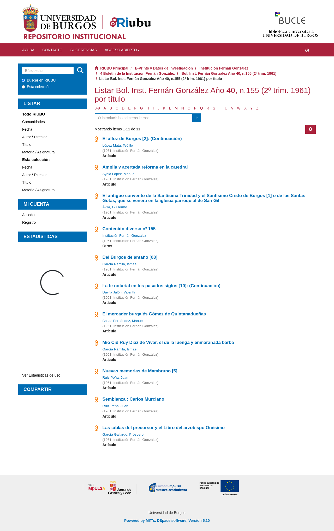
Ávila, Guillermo (115, 207)
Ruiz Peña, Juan (115, 377)
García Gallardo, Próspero (123, 434)
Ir (197, 118)
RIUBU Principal (114, 68)
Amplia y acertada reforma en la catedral (145, 167)
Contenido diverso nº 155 (129, 228)
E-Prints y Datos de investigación (164, 68)
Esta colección (36, 87)
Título (26, 144)
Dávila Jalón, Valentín (119, 292)
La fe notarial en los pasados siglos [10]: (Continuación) (161, 285)
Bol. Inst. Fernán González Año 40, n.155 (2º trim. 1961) (228, 73)
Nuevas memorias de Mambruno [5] (140, 370)
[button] (307, 49)
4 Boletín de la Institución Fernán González (137, 73)
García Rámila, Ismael (120, 264)
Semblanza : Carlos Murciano (133, 399)
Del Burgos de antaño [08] (130, 257)
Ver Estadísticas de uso (41, 375)
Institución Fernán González (224, 68)
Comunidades (33, 122)
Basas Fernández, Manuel (123, 321)
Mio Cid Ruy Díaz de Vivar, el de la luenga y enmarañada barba (168, 342)
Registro (29, 222)
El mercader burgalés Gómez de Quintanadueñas (154, 313)
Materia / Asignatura (38, 152)
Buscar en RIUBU (39, 80)
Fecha (27, 129)
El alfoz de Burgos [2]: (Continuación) (142, 138)
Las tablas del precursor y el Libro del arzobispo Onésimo (164, 427)
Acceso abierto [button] (122, 50)
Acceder (28, 215)
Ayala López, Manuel (119, 174)
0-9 (97, 108)
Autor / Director (34, 137)
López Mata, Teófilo (118, 145)
